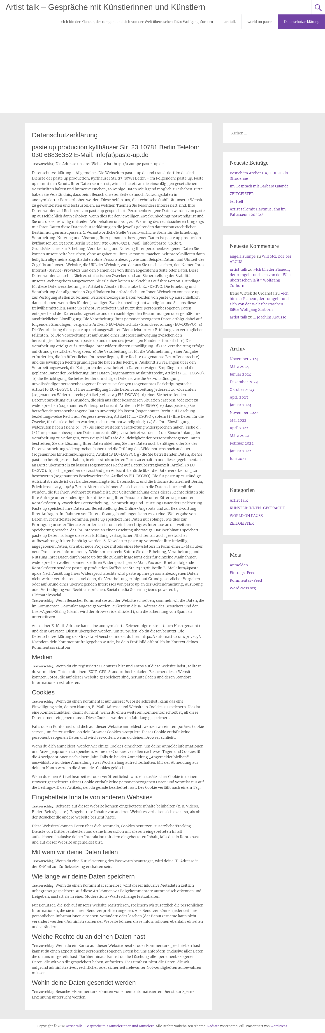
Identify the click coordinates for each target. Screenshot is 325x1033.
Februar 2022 (242, 443)
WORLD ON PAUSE (246, 515)
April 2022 (239, 428)
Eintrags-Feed (242, 572)
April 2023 (239, 397)
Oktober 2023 (242, 389)
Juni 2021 (238, 458)
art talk (230, 21)
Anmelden (239, 565)
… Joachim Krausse (269, 317)
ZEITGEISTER (242, 193)
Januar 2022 (240, 451)
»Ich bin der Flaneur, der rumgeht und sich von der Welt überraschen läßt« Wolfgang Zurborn (137, 21)
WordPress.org (243, 588)
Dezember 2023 (244, 382)
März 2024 (239, 366)
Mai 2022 (238, 420)
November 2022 (244, 412)
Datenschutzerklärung (301, 21)
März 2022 (239, 435)
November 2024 (244, 359)
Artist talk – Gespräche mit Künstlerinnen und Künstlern (105, 7)
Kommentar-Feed (246, 580)
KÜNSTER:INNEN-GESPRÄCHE (257, 508)
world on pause (259, 21)
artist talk (238, 269)
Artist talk (239, 500)
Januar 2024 (240, 374)
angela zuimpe (243, 256)
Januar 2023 (240, 405)
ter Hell (236, 201)
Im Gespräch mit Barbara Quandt (259, 186)
